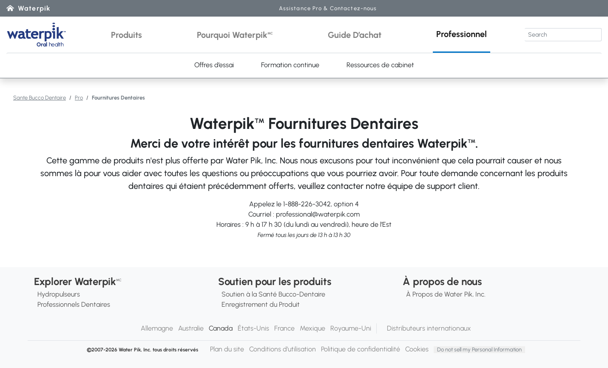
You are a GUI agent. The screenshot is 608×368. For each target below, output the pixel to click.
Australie (191, 328)
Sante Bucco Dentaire (39, 97)
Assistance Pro (328, 8)
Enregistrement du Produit (261, 304)
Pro (79, 97)
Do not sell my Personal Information (479, 349)
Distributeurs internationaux (429, 328)
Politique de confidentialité (360, 349)
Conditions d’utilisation (282, 349)
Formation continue (290, 65)
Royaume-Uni (350, 328)
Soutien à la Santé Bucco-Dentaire (273, 294)
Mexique (312, 328)
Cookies (417, 349)
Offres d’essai (214, 65)
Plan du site (227, 349)
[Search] (563, 34)
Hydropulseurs (58, 294)
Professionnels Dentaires (73, 304)
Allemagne (157, 328)
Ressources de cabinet (380, 65)
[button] (126, 35)
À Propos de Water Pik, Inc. (446, 294)
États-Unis (253, 328)
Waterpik (34, 8)
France (284, 328)
